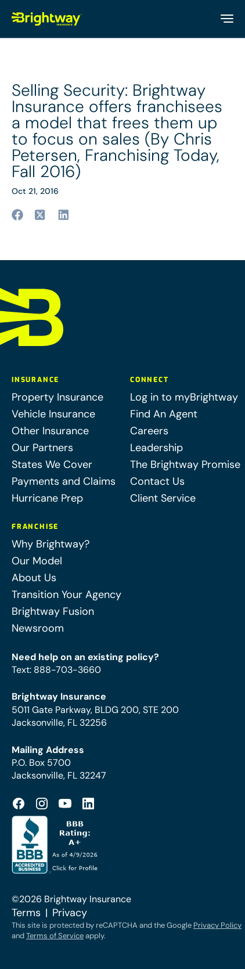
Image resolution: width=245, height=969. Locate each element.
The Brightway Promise (185, 464)
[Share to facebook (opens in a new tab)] (17, 215)
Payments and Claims (64, 481)
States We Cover (52, 464)
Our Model (37, 561)
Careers (149, 431)
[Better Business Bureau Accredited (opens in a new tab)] (56, 845)
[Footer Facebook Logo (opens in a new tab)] (19, 803)
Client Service (163, 498)
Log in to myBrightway (184, 397)
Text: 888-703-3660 (56, 670)
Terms (26, 913)
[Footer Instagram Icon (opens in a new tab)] (42, 803)
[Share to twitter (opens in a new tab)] (40, 215)
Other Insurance (50, 431)
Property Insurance (57, 397)
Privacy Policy (217, 925)
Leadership (156, 448)
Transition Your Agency (66, 594)
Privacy (69, 913)
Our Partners (42, 448)
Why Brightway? (50, 544)
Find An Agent (163, 414)
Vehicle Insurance (53, 414)
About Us (34, 578)
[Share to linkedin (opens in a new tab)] (64, 215)
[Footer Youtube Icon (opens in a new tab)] (65, 803)
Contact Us (157, 481)
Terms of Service (55, 936)
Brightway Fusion (53, 611)
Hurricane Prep (47, 498)
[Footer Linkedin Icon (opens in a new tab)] (88, 803)
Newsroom (38, 628)
